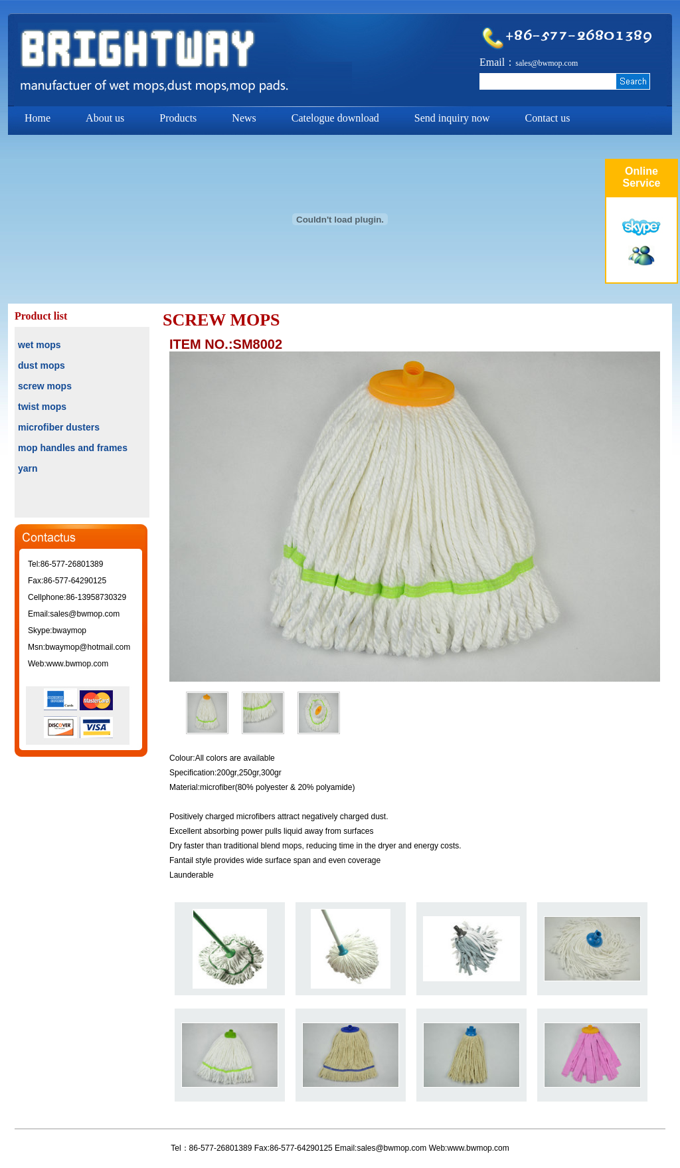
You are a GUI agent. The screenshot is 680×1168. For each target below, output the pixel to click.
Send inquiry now (452, 118)
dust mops (41, 365)
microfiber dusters (59, 427)
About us (105, 118)
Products (178, 118)
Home (37, 118)
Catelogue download (335, 118)
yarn (28, 468)
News (244, 118)
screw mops (45, 386)
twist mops (42, 406)
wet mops (39, 345)
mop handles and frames (73, 447)
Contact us (547, 118)
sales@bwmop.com (546, 63)
